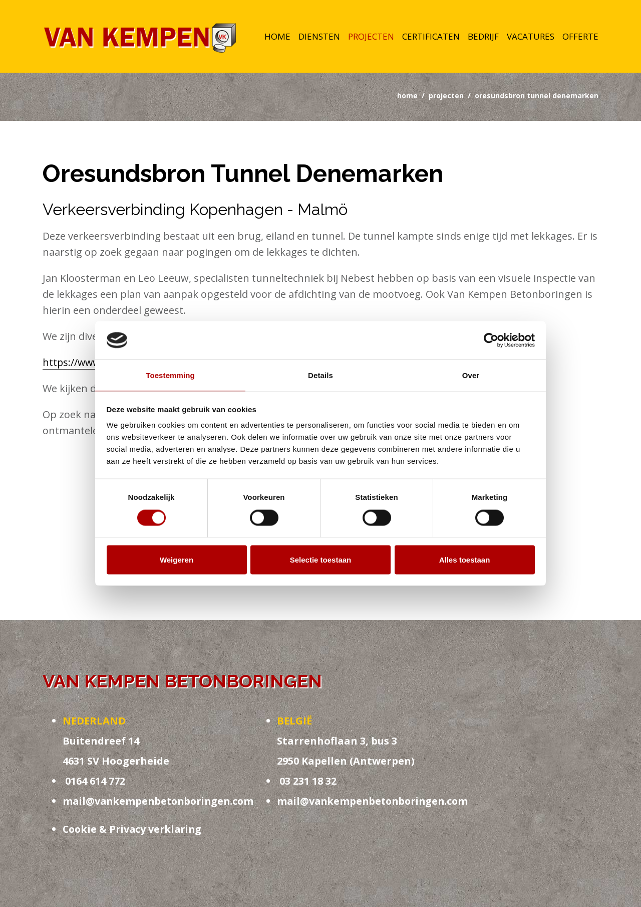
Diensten (319, 37)
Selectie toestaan (321, 560)
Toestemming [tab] (170, 375)
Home (277, 37)
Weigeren (176, 560)
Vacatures (530, 37)
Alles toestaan (464, 560)
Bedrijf (483, 37)
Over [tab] (471, 375)
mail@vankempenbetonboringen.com (161, 802)
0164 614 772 (94, 782)
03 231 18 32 (307, 782)
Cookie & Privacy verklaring (134, 830)
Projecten (371, 37)
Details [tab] (320, 375)
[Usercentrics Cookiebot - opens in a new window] (491, 339)
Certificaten (431, 37)
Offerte (580, 37)
